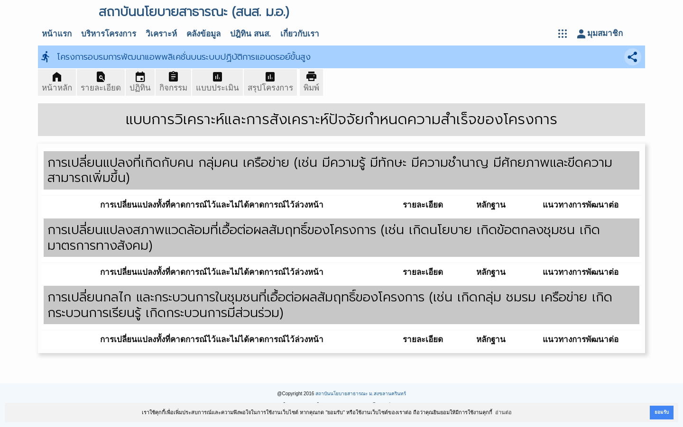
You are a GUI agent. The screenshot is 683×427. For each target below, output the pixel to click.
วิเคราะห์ (161, 33)
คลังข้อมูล (203, 33)
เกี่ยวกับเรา (299, 33)
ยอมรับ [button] (662, 412)
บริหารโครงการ (108, 33)
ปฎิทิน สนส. (250, 33)
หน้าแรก (57, 33)
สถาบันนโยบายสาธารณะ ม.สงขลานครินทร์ (360, 393)
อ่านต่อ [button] (503, 412)
